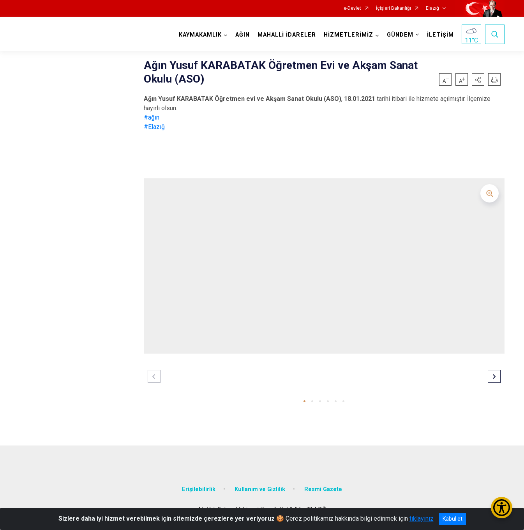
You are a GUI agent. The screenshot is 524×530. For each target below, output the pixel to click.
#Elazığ (154, 126)
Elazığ (432, 8)
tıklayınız (421, 518)
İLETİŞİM (440, 35)
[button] (478, 79)
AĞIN (242, 35)
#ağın (151, 117)
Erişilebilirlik (198, 489)
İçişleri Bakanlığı (393, 8)
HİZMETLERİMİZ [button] (348, 35)
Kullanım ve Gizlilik (260, 489)
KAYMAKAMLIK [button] (200, 35)
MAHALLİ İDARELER (287, 35)
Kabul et (452, 519)
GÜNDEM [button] (400, 35)
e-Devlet (352, 8)
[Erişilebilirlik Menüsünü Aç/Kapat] (501, 507)
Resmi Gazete (323, 489)
